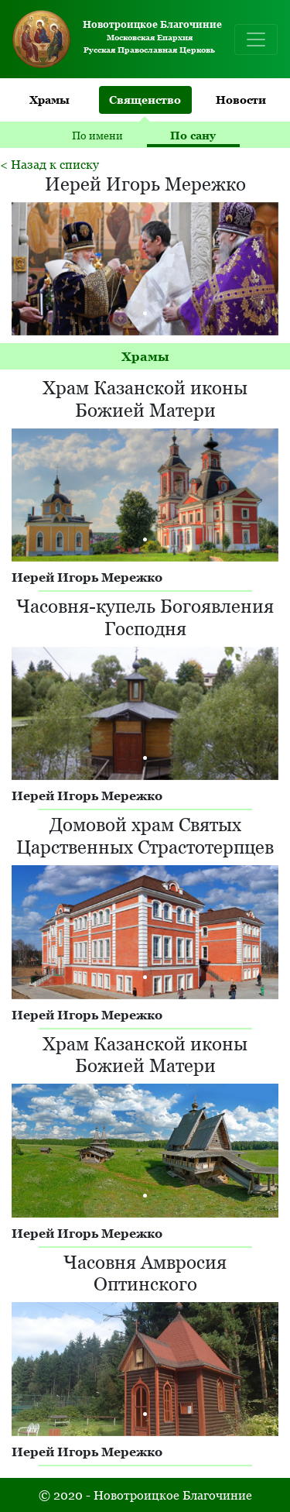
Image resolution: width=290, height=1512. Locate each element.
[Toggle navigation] (256, 39)
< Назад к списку (49, 164)
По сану (193, 135)
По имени (97, 135)
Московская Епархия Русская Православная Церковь (114, 39)
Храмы (49, 99)
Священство (145, 99)
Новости (241, 99)
